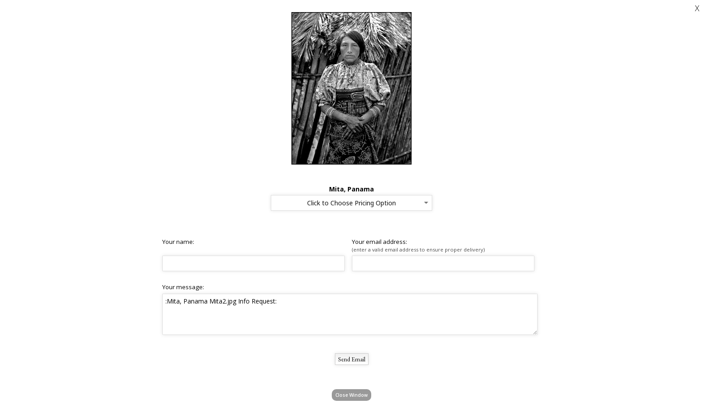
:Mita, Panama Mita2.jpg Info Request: (350, 314)
